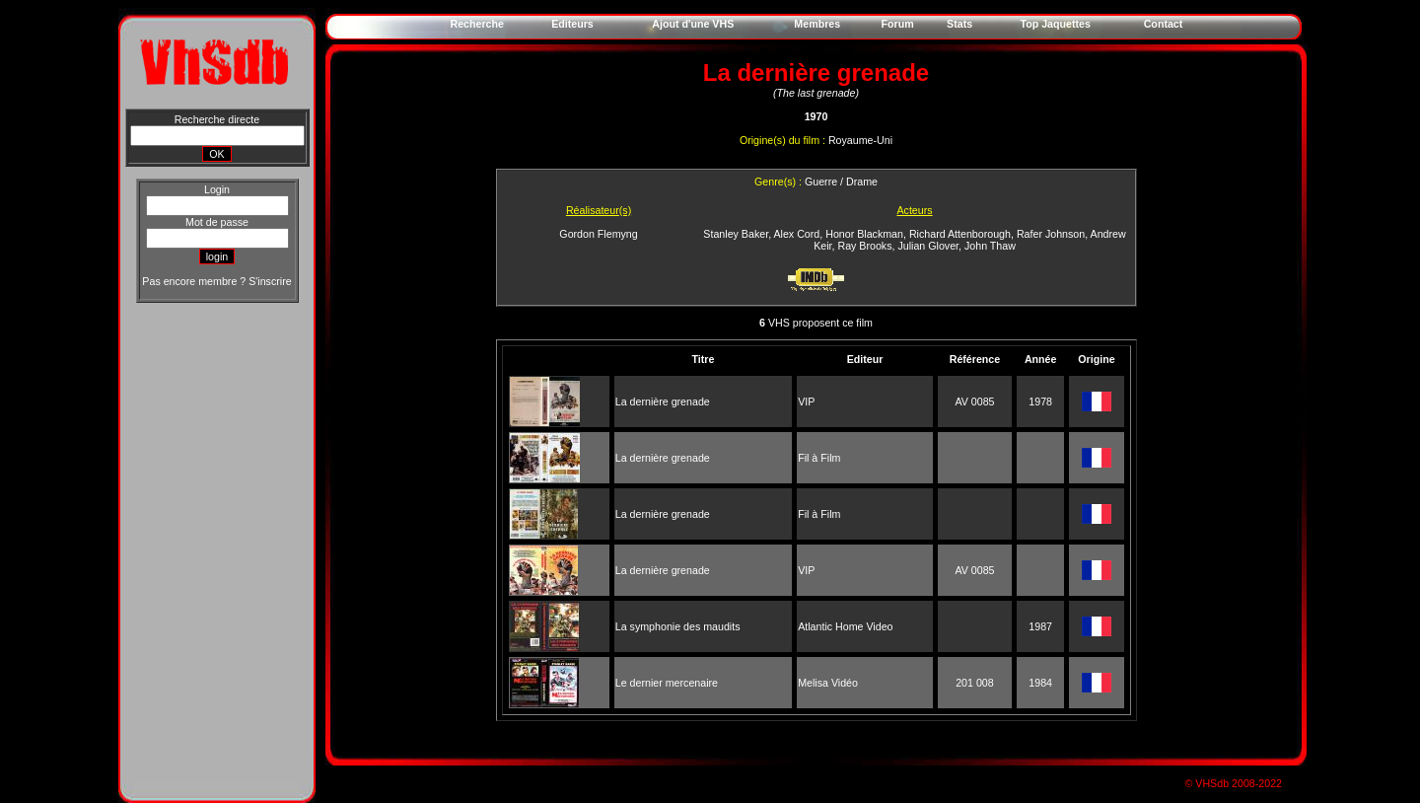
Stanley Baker (735, 234)
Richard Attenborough (960, 234)
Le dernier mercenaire (666, 683)
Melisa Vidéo (828, 683)
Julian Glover (927, 246)
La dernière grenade (662, 401)
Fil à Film (819, 458)
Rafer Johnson (1051, 234)
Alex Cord (796, 234)
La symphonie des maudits (678, 626)
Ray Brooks (864, 246)
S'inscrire (269, 281)
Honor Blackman (864, 234)
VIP (806, 401)
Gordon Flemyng (598, 234)
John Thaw (990, 246)
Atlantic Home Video (845, 626)
